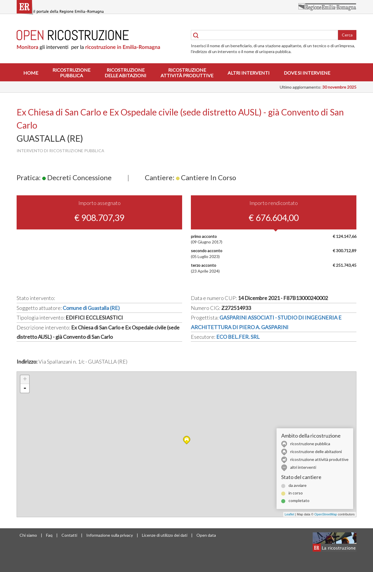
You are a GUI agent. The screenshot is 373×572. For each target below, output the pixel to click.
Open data (206, 535)
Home (30, 73)
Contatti (69, 535)
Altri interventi (249, 73)
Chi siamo (28, 535)
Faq (49, 535)
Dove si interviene (307, 73)
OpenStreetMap (325, 514)
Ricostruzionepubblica (71, 72)
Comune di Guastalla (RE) (91, 308)
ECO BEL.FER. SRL (238, 337)
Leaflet (289, 514)
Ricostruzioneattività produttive (187, 72)
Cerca (347, 34)
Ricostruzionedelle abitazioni (125, 72)
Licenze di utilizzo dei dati (164, 535)
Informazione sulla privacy (109, 535)
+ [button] (25, 379)
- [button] (25, 388)
